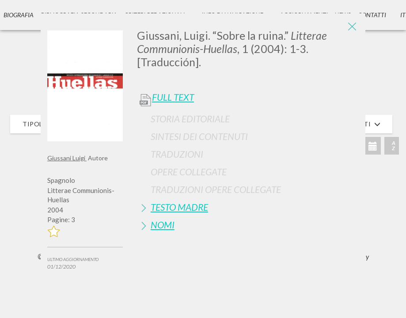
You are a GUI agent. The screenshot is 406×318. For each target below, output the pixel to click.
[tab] (247, 118)
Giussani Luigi (67, 158)
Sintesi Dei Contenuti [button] (199, 136)
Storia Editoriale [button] (190, 119)
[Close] (352, 26)
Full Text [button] (173, 97)
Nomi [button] (163, 225)
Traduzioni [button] (177, 154)
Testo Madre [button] (179, 207)
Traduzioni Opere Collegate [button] (216, 189)
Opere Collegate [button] (189, 172)
